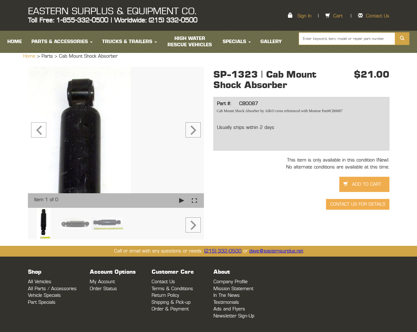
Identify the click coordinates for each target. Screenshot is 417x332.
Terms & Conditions (172, 288)
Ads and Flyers (229, 309)
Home (30, 56)
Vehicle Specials (44, 295)
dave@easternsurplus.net (276, 251)
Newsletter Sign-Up (233, 316)
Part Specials (41, 302)
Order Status (103, 288)
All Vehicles (39, 281)
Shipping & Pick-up (171, 302)
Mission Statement (233, 288)
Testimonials (226, 302)
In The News (226, 295)
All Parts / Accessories (52, 288)
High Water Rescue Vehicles (189, 41)
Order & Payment (170, 309)
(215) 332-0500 (223, 251)
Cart (337, 16)
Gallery (271, 41)
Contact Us (377, 16)
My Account (102, 281)
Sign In (304, 16)
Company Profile (230, 281)
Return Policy (165, 295)
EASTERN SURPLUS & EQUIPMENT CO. (112, 11)
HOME (14, 41)
